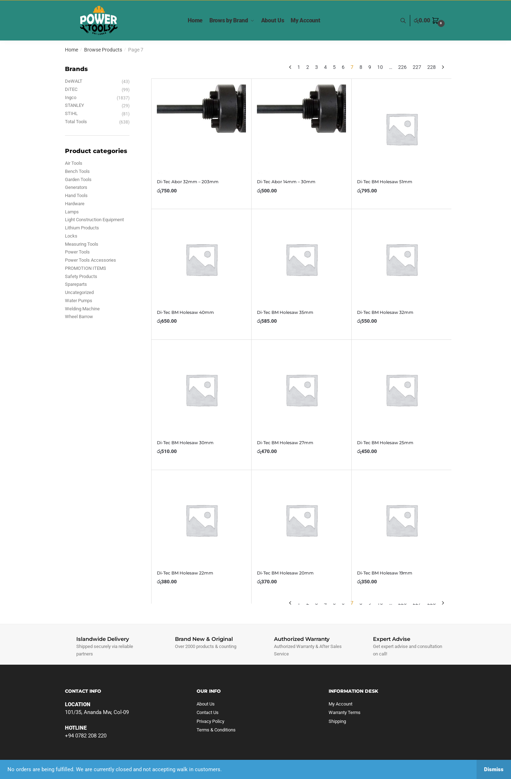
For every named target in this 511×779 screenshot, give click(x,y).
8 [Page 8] (360, 67)
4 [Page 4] (325, 67)
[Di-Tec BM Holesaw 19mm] (401, 520)
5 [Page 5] (334, 67)
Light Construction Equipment (94, 219)
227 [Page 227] (417, 67)
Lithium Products (82, 227)
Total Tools (76, 121)
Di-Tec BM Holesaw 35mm (285, 312)
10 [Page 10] (380, 67)
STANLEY (74, 105)
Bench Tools (77, 171)
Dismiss (494, 769)
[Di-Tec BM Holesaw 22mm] (201, 520)
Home (71, 50)
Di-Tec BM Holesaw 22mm (185, 573)
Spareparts (76, 284)
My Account (340, 704)
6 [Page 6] (343, 67)
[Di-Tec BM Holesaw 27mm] (301, 389)
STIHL (71, 113)
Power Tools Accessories (90, 260)
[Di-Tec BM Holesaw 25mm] (401, 389)
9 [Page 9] (369, 67)
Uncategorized (79, 292)
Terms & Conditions (216, 729)
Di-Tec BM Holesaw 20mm (285, 573)
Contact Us (208, 712)
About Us (206, 704)
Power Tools (77, 252)
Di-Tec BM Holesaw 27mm (285, 442)
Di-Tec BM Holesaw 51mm (384, 181)
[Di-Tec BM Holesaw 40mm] (201, 259)
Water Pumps (78, 300)
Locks (71, 236)
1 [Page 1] (298, 67)
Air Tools (73, 163)
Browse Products (103, 50)
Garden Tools (78, 179)
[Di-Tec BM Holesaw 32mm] (401, 259)
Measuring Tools (81, 244)
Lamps (72, 211)
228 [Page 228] (431, 67)
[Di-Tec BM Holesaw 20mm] (301, 520)
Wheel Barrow (79, 316)
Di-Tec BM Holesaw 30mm (185, 442)
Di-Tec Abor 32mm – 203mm (188, 181)
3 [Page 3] (316, 67)
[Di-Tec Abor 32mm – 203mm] (201, 128)
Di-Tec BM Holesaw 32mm (385, 312)
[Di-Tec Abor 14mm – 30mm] (301, 128)
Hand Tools (76, 195)
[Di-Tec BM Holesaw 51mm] (401, 128)
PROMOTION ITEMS (85, 268)
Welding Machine (82, 308)
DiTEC (71, 89)
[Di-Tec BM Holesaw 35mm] (301, 259)
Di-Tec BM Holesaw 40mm (185, 312)
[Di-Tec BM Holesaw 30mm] (201, 389)
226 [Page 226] (402, 67)
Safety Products (81, 276)
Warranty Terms (345, 712)
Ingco (70, 97)
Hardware (74, 203)
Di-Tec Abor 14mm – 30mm (286, 181)
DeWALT (73, 81)
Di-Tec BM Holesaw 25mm (385, 442)
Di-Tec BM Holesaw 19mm (384, 573)
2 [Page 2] (307, 67)
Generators (76, 187)
